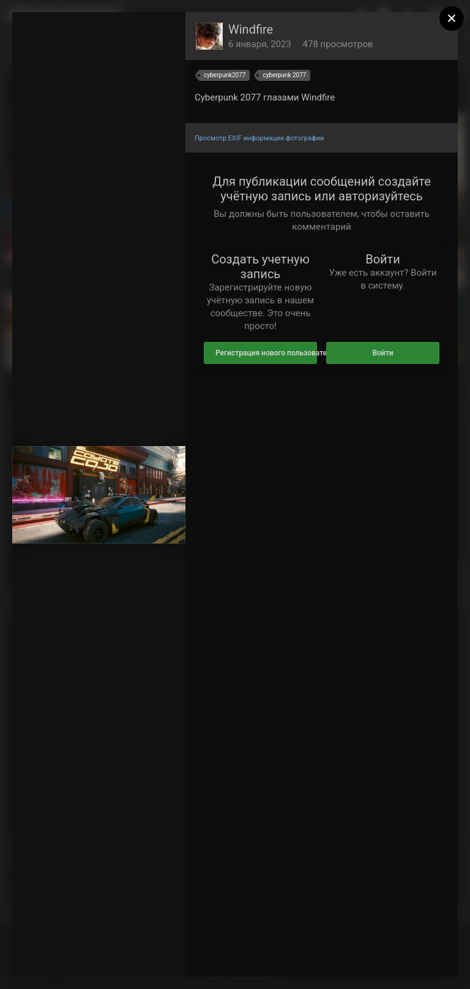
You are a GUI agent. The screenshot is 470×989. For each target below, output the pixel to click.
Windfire (250, 29)
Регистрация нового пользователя (266, 353)
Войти (382, 353)
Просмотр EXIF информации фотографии (259, 138)
